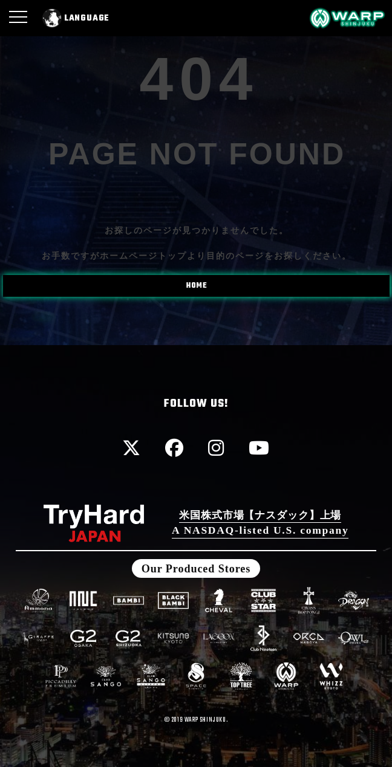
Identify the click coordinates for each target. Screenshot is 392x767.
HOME (196, 286)
